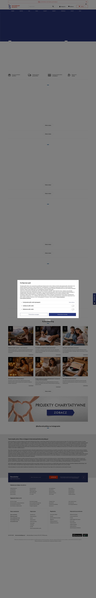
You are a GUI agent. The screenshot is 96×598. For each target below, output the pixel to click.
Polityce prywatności (61, 297)
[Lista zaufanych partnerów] (25, 298)
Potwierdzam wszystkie (62, 314)
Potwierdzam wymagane (34, 314)
